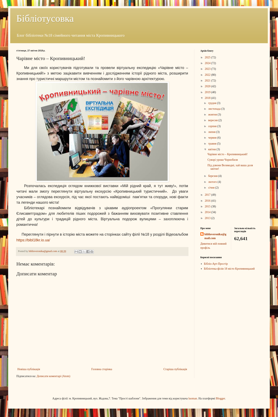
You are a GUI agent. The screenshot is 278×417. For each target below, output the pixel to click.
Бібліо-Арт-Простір (216, 263)
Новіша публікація (28, 369)
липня (212, 131)
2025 (208, 57)
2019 (208, 92)
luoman (192, 398)
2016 (208, 200)
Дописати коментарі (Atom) (53, 376)
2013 (208, 218)
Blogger (220, 398)
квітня (212, 149)
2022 (208, 74)
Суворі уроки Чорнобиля (222, 159)
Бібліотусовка (45, 18)
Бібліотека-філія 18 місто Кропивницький (229, 268)
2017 (208, 194)
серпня (212, 126)
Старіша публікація (175, 369)
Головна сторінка (101, 369)
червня (212, 137)
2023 (208, 68)
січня (211, 187)
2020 (208, 86)
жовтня (212, 114)
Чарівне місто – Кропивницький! (227, 154)
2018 (208, 97)
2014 (208, 212)
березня (213, 175)
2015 (208, 206)
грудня (212, 103)
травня (212, 143)
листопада (214, 108)
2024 (208, 63)
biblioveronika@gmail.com (215, 236)
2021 (208, 80)
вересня (213, 120)
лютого (212, 181)
